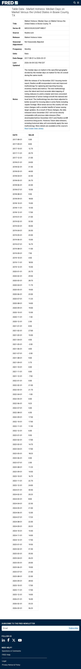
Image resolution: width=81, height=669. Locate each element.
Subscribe (73, 628)
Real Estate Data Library (34, 129)
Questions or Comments (11, 651)
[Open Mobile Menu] (78, 2)
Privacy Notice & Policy (11, 665)
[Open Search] (74, 2)
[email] (35, 628)
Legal (4, 661)
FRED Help (6, 655)
